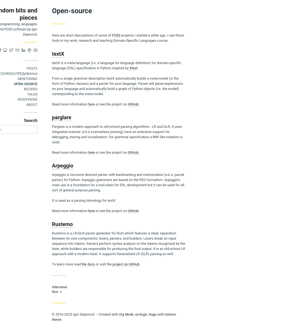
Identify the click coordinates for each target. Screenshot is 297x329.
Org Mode (142, 314)
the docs (104, 264)
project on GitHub (142, 264)
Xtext (150, 68)
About (48, 105)
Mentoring (44, 79)
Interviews (44, 99)
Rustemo (78, 224)
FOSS (132, 35)
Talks (49, 94)
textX (74, 54)
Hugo (169, 314)
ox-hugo (157, 314)
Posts (48, 68)
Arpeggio (79, 166)
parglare (78, 117)
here (108, 104)
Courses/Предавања (34, 74)
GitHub (149, 104)
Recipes (47, 89)
